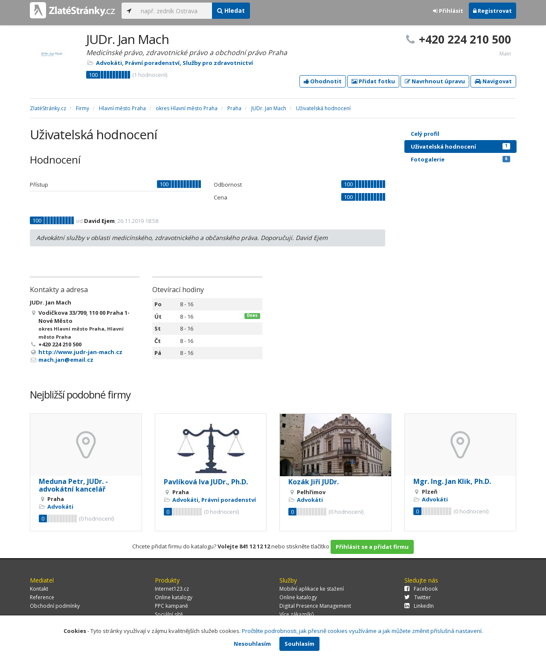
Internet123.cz (172, 588)
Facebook (421, 588)
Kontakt (39, 588)
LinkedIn (419, 605)
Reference (42, 597)
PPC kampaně (171, 605)
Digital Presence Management (315, 605)
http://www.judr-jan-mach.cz (80, 352)
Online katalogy (173, 597)
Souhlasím (299, 643)
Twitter (417, 597)
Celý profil (425, 134)
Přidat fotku (373, 81)
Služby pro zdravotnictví (218, 63)
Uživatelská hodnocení (460, 146)
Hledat (231, 10)
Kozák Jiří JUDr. (313, 481)
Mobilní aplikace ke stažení (311, 588)
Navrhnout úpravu (435, 81)
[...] (174, 11)
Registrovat (492, 11)
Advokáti (109, 63)
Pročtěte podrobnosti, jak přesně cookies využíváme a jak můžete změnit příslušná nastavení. (362, 631)
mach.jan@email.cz (65, 359)
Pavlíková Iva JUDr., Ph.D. (206, 481)
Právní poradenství (152, 63)
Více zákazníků (296, 614)
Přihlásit (448, 11)
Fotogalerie (460, 159)
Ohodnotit (323, 81)
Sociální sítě (169, 614)
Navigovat (493, 81)
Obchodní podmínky (55, 605)
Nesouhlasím (252, 643)
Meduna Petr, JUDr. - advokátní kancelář (73, 485)
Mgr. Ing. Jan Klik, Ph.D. (452, 481)
